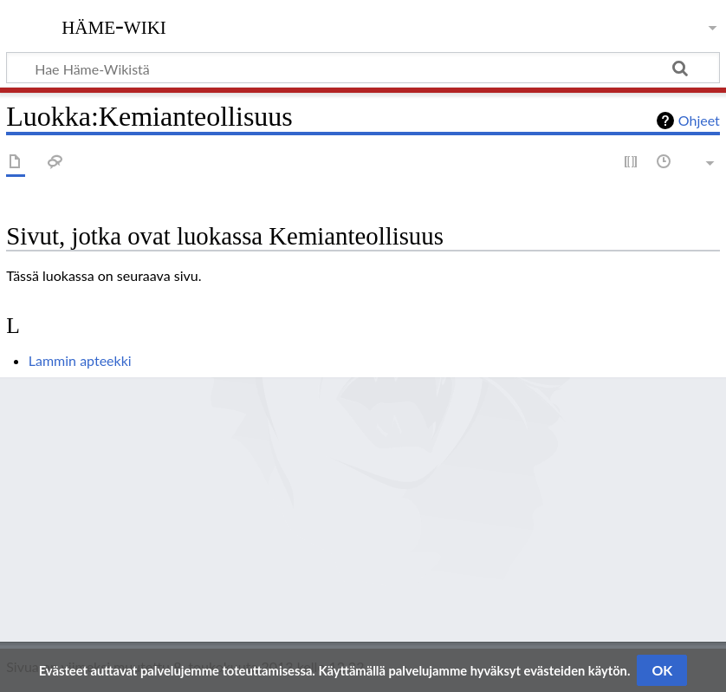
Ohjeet (699, 120)
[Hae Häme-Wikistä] (363, 67)
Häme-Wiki (114, 25)
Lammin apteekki (80, 360)
